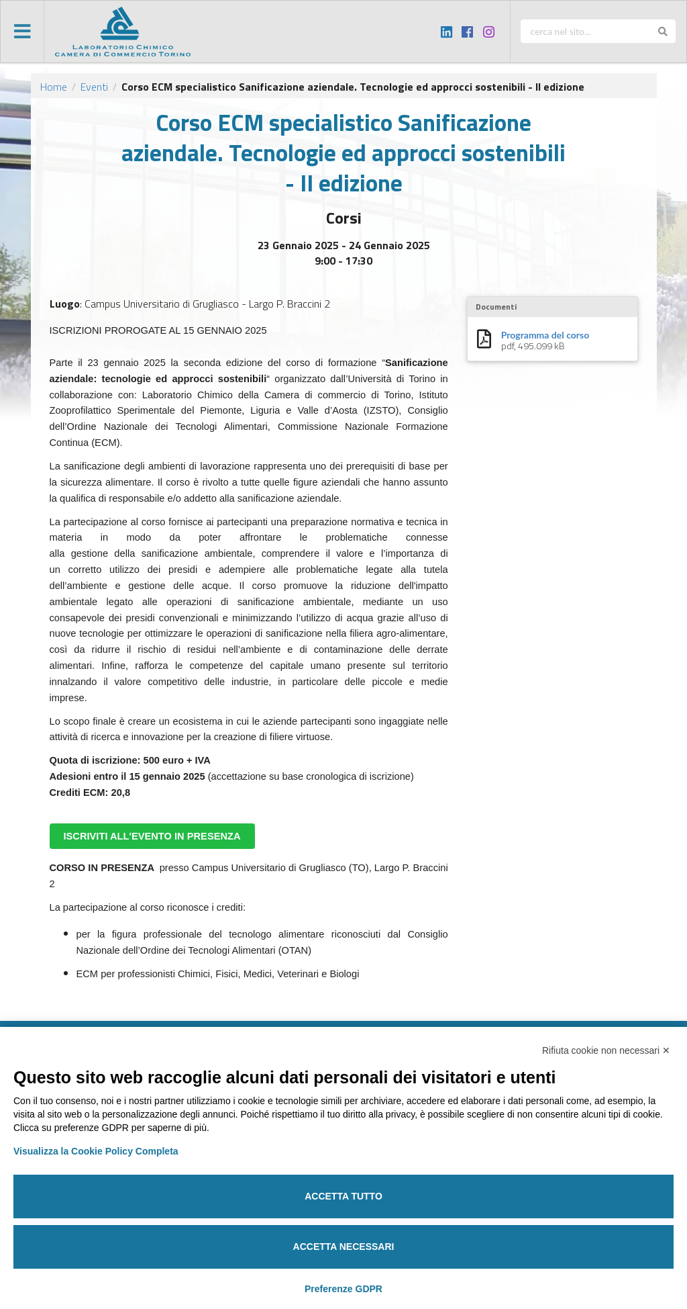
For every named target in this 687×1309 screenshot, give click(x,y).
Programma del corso (545, 335)
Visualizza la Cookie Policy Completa (95, 1151)
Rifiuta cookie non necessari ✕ (606, 1050)
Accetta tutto (343, 1196)
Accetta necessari (343, 1246)
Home (53, 86)
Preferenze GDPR (343, 1288)
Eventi (94, 86)
